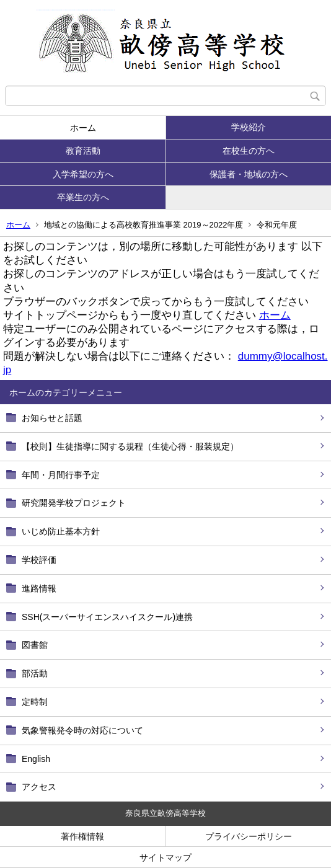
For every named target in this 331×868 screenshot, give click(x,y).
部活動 (35, 673)
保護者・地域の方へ (249, 174)
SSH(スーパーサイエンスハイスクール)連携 (107, 617)
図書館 (35, 645)
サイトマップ (165, 857)
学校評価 (39, 560)
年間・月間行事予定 (61, 475)
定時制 (35, 702)
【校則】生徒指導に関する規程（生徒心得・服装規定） (130, 446)
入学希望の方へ (83, 174)
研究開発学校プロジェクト (74, 503)
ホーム (83, 128)
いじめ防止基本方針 (61, 531)
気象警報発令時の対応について (82, 730)
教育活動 (83, 151)
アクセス (39, 787)
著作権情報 (82, 836)
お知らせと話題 (52, 418)
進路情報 (39, 588)
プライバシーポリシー (248, 836)
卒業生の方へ (83, 197)
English (36, 759)
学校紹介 (248, 127)
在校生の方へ (249, 151)
